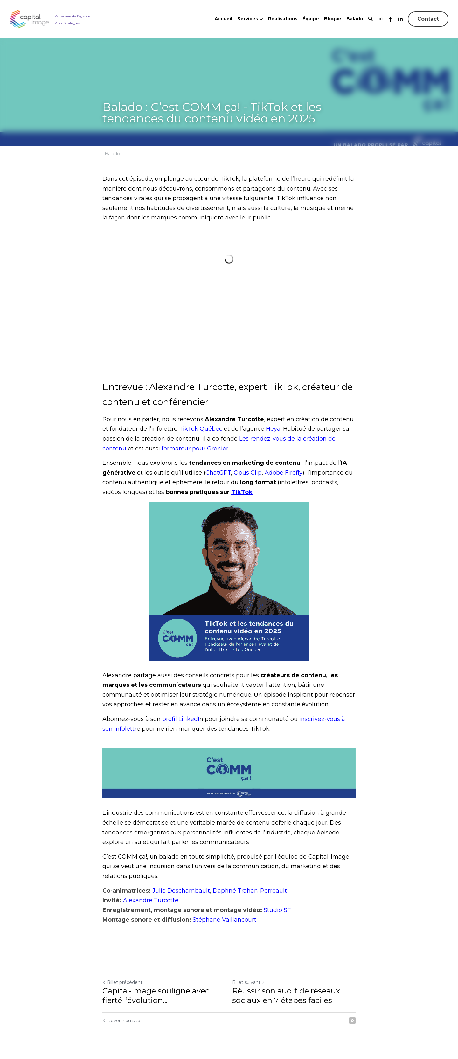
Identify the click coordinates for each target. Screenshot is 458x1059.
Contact (428, 19)
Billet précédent (122, 982)
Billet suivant (248, 982)
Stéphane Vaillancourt (224, 919)
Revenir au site (121, 1020)
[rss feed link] (352, 1020)
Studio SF (277, 910)
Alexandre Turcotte (150, 900)
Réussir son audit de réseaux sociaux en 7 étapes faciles (286, 995)
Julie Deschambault (181, 890)
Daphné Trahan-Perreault (250, 890)
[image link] (29, 18)
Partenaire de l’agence (72, 16)
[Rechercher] (370, 19)
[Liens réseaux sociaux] (380, 19)
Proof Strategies (67, 23)
